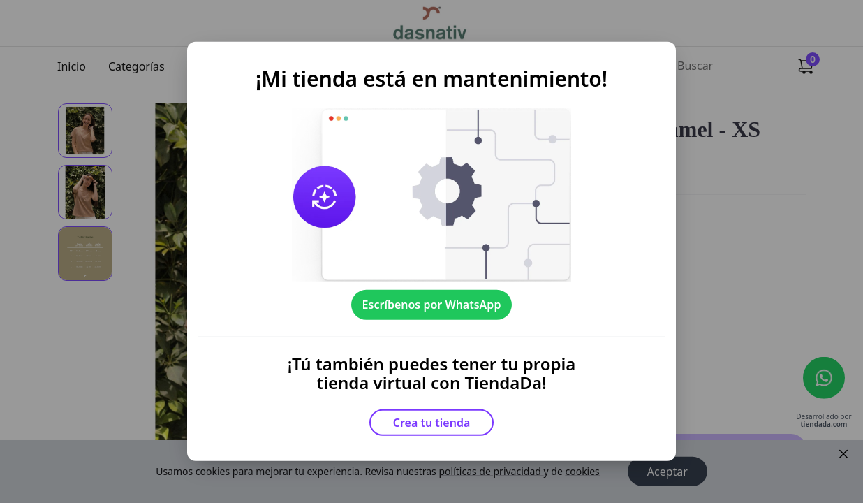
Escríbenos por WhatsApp (431, 304)
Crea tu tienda (432, 422)
